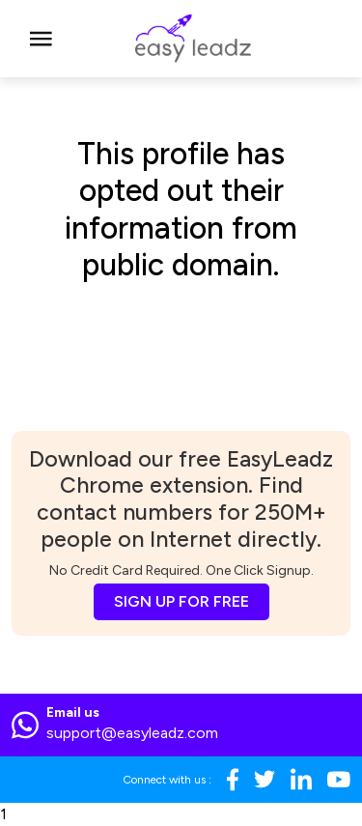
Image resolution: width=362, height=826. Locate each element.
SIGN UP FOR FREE (181, 601)
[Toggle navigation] (41, 38)
